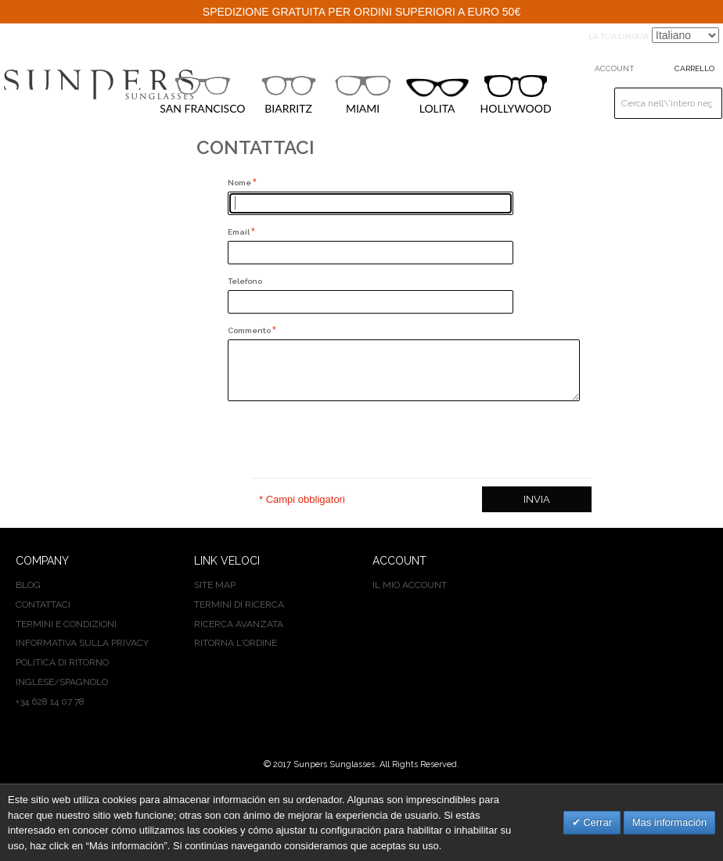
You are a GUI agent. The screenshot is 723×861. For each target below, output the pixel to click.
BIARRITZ (288, 94)
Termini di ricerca (239, 604)
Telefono (245, 281)
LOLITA (437, 96)
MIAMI (363, 94)
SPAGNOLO (83, 681)
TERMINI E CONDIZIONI (66, 624)
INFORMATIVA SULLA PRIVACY (82, 642)
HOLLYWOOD (516, 95)
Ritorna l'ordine (235, 642)
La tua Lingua (618, 36)
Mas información (669, 822)
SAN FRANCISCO (202, 94)
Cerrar (596, 822)
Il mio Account (409, 584)
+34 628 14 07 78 (50, 701)
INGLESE (35, 681)
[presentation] (347, 439)
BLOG (28, 584)
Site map (215, 584)
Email (239, 232)
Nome (240, 182)
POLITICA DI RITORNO (62, 662)
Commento (250, 330)
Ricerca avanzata (238, 624)
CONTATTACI (43, 604)
